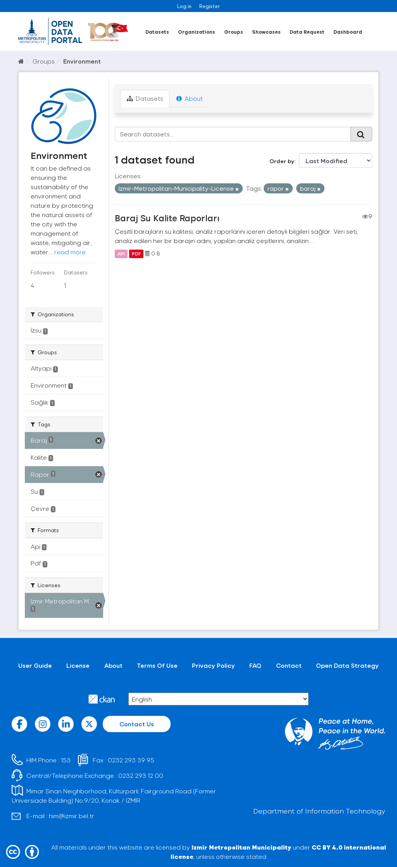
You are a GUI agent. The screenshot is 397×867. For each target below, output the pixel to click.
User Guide (35, 665)
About (189, 98)
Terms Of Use (157, 665)
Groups (233, 31)
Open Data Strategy (347, 665)
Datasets (157, 31)
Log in (184, 6)
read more (70, 252)
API (121, 253)
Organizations (196, 31)
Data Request (307, 31)
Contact (289, 665)
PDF (136, 253)
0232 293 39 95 (131, 760)
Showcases (266, 31)
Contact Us (136, 724)
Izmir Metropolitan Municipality (241, 847)
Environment (82, 61)
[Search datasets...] (233, 134)
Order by (281, 161)
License (78, 665)
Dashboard (347, 31)
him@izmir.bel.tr (71, 816)
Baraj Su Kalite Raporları (167, 218)
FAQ (255, 665)
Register (209, 6)
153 (66, 760)
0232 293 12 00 (140, 775)
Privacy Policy (213, 665)
